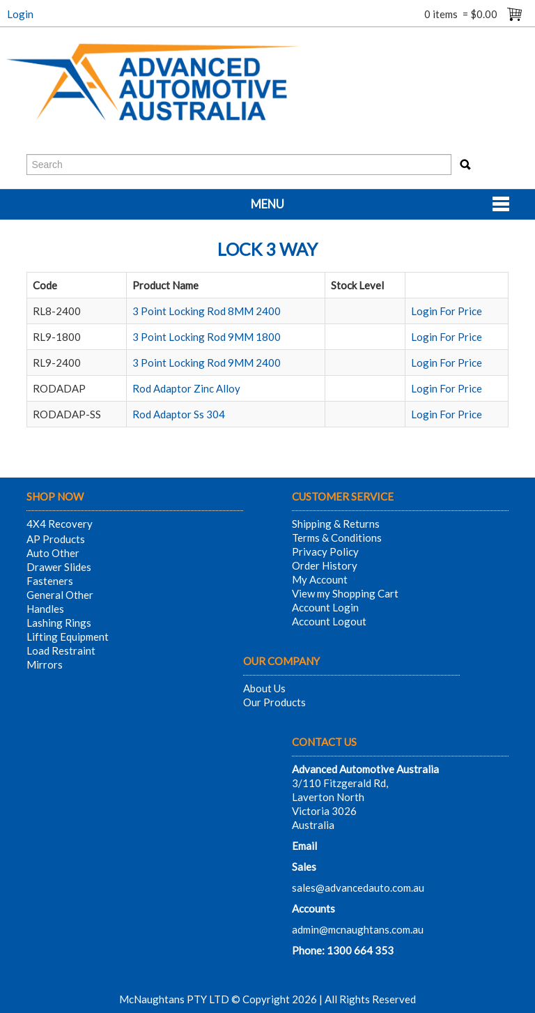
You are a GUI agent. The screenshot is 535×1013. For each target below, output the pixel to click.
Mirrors (44, 664)
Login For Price (446, 311)
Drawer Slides (58, 567)
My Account (320, 579)
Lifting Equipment (67, 636)
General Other (59, 594)
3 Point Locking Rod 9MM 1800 (206, 336)
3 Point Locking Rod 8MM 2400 (206, 311)
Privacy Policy (325, 551)
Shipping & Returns (336, 523)
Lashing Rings (58, 622)
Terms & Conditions (337, 537)
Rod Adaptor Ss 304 (178, 414)
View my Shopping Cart (345, 593)
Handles (45, 608)
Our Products (274, 702)
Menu (267, 204)
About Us (264, 688)
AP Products (55, 539)
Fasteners (49, 580)
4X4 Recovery (59, 523)
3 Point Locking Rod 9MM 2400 (206, 362)
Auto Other (52, 553)
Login (20, 14)
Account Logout (329, 621)
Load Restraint (60, 650)
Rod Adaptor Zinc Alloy (186, 388)
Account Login (325, 607)
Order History (324, 565)
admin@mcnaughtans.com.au (358, 929)
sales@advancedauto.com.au (358, 887)
